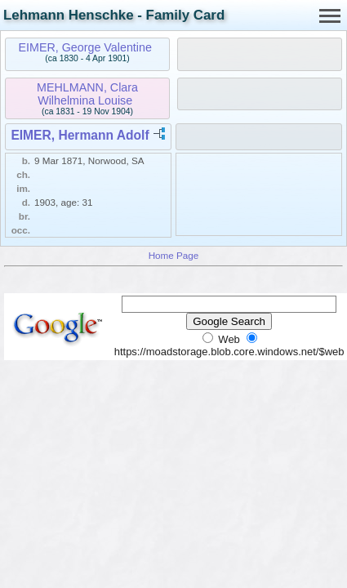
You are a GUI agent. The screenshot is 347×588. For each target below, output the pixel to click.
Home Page (174, 255)
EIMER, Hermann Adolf (80, 135)
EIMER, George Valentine (84, 47)
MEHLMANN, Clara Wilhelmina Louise (87, 94)
